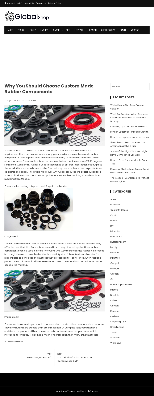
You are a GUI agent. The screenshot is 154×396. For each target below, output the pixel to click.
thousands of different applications (69, 164)
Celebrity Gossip (119, 209)
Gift (68, 30)
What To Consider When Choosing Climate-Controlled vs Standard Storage (129, 117)
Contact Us (41, 3)
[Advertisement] (77, 56)
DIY (112, 225)
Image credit (11, 236)
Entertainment (118, 241)
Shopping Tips (108, 30)
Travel (123, 30)
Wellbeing (115, 342)
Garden (114, 273)
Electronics (116, 236)
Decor (21, 30)
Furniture (115, 257)
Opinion (93, 30)
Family (33, 30)
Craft (113, 215)
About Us (29, 3)
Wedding (135, 30)
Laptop (114, 289)
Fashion (44, 30)
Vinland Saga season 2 (29, 355)
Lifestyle (79, 30)
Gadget (56, 30)
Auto (10, 30)
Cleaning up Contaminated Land (128, 126)
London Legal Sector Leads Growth (129, 131)
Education (115, 231)
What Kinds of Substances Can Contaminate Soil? (79, 357)
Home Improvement (121, 284)
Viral (79, 391)
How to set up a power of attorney (129, 137)
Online (113, 300)
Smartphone (117, 326)
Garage (114, 268)
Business (115, 204)
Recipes (114, 311)
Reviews (114, 316)
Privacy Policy (54, 3)
